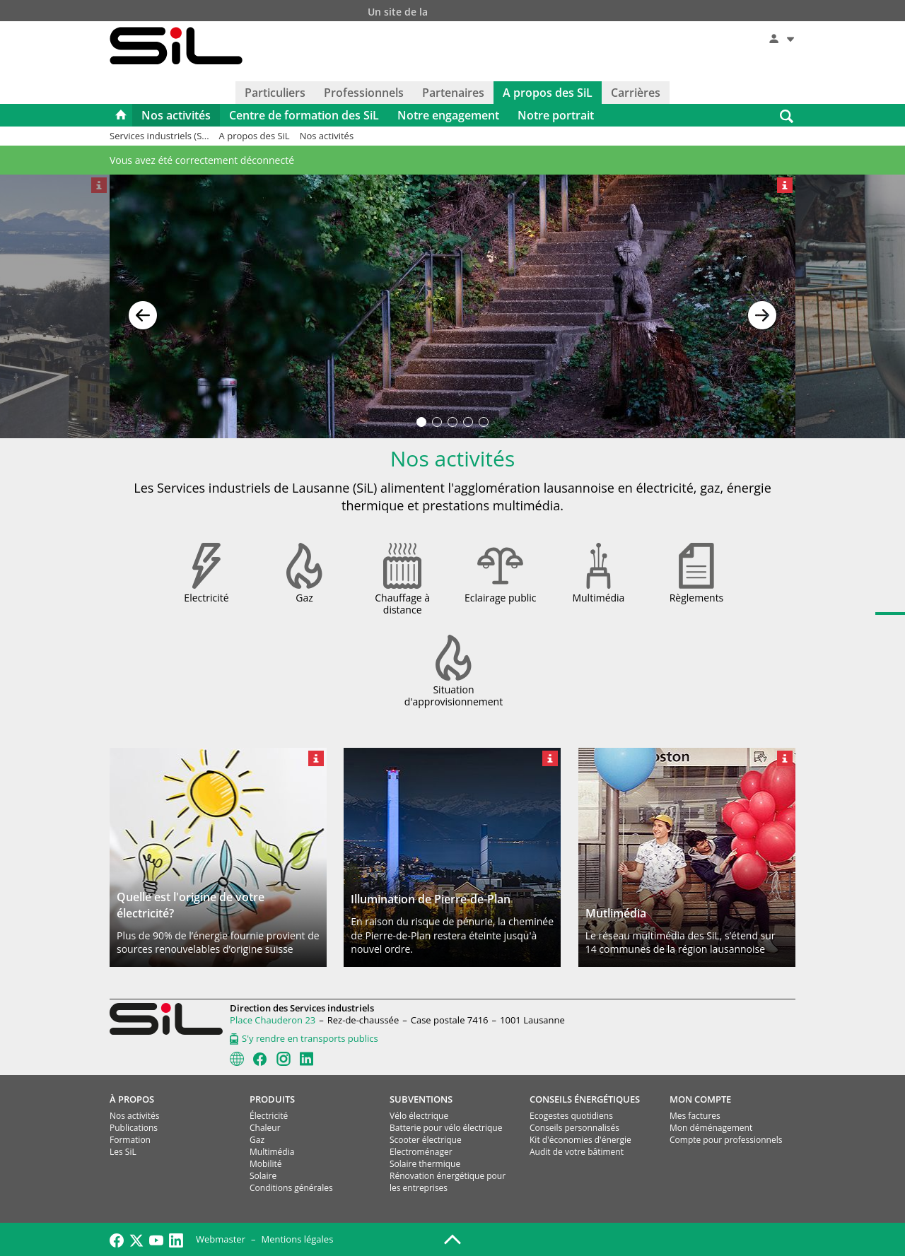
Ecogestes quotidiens (571, 1116)
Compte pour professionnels (726, 1140)
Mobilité (265, 1164)
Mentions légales (297, 1239)
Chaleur (265, 1128)
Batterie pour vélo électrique (446, 1128)
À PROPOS (132, 1099)
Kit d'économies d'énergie (580, 1140)
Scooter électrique (426, 1140)
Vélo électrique (419, 1116)
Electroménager (421, 1152)
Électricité (269, 1116)
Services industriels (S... (159, 135)
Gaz (257, 1140)
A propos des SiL (547, 92)
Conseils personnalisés (574, 1128)
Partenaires (453, 92)
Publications (134, 1128)
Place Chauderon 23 (272, 1020)
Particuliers (275, 92)
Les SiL (123, 1152)
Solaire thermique (425, 1164)
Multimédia (272, 1152)
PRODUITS (272, 1099)
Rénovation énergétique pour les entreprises (448, 1182)
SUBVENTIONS (421, 1099)
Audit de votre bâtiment (577, 1152)
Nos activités (176, 115)
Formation (130, 1140)
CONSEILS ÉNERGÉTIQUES (585, 1099)
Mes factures (695, 1116)
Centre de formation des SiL (304, 115)
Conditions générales (291, 1188)
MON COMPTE (700, 1099)
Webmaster (220, 1239)
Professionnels (364, 92)
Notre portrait (556, 115)
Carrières (635, 92)
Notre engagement (448, 115)
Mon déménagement (711, 1128)
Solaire (263, 1176)
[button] (143, 306)
